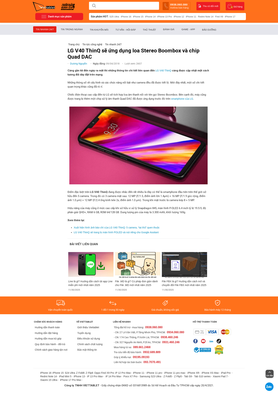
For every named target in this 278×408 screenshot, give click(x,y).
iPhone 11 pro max (174, 372)
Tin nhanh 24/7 (45, 29)
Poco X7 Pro (130, 376)
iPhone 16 (126, 16)
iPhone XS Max (210, 372)
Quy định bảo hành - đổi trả (50, 344)
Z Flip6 (89, 372)
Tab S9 (188, 376)
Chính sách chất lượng (89, 344)
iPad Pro (226, 372)
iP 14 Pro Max (113, 376)
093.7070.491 (152, 362)
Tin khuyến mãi (99, 29)
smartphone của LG (182, 98)
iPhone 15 (138, 16)
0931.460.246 (171, 342)
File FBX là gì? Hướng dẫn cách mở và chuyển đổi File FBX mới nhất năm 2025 (184, 283)
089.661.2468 (142, 347)
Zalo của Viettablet (211, 341)
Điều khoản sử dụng (88, 338)
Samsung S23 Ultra (150, 376)
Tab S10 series (202, 376)
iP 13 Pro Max (95, 376)
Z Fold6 (80, 372)
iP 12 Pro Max (123, 372)
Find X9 (219, 16)
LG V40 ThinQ (163, 70)
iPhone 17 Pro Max (70, 380)
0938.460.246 (169, 337)
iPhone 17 (230, 16)
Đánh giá (168, 29)
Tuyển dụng (84, 333)
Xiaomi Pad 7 (220, 376)
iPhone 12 (179, 16)
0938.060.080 (176, 6)
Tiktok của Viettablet (219, 341)
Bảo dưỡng (209, 29)
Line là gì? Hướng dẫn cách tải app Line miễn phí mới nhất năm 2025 (90, 283)
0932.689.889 (151, 352)
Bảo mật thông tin (87, 349)
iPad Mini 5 (65, 376)
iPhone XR (193, 372)
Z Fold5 (167, 376)
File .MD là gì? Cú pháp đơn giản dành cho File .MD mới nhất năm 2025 (136, 283)
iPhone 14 (150, 16)
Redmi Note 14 (205, 16)
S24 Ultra (70, 372)
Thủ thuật (149, 29)
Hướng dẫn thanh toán (47, 327)
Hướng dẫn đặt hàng (46, 333)
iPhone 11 (191, 16)
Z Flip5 (178, 376)
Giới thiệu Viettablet (88, 327)
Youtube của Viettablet (203, 341)
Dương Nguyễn (79, 63)
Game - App (188, 29)
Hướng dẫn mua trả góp (48, 338)
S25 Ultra (114, 16)
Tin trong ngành (72, 29)
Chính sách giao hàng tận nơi (51, 349)
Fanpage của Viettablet (195, 341)
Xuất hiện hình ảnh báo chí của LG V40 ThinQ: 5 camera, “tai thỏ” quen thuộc (117, 227)
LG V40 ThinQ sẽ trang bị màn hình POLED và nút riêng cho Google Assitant (116, 232)
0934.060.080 (175, 332)
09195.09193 (141, 357)
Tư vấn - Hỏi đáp (126, 29)
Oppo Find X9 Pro (104, 372)
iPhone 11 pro (154, 372)
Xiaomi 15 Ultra (48, 380)
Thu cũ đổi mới (208, 6)
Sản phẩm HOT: (100, 16)
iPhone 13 (79, 376)
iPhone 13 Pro (164, 16)
